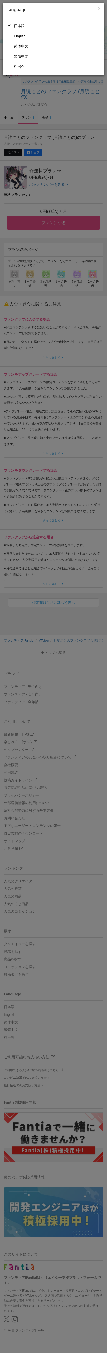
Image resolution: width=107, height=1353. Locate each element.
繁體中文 (21, 56)
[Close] (99, 8)
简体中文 (21, 46)
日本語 (19, 26)
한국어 (19, 66)
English (19, 36)
